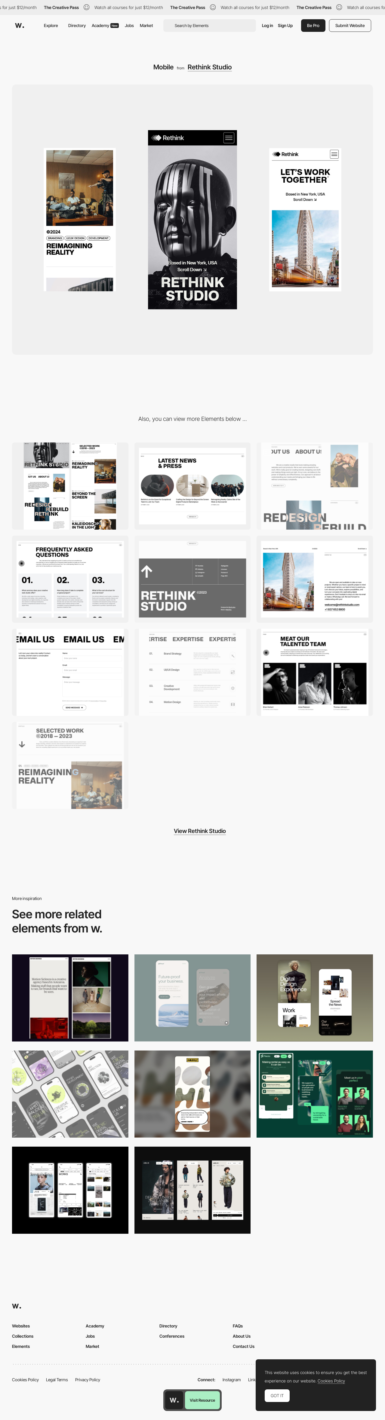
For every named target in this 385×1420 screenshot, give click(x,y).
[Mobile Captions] (315, 1094)
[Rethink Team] (315, 672)
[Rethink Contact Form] (70, 672)
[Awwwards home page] (174, 1400)
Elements (21, 1346)
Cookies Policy (25, 1379)
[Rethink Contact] (315, 579)
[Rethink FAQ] (70, 579)
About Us (242, 1336)
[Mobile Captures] (192, 997)
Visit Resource (202, 1400)
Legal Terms (57, 1379)
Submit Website (350, 25)
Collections (22, 1336)
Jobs (129, 25)
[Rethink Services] (192, 672)
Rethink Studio (210, 67)
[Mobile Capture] (315, 997)
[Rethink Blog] (192, 486)
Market (146, 25)
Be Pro (313, 25)
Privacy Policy (87, 1379)
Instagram (232, 1379)
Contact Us (243, 1346)
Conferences (171, 1336)
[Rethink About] (315, 486)
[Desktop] (70, 486)
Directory (77, 25)
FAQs (238, 1325)
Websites (21, 1325)
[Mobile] (70, 1094)
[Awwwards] (19, 25)
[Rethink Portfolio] (70, 765)
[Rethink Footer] (192, 579)
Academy (105, 25)
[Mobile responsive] (70, 997)
